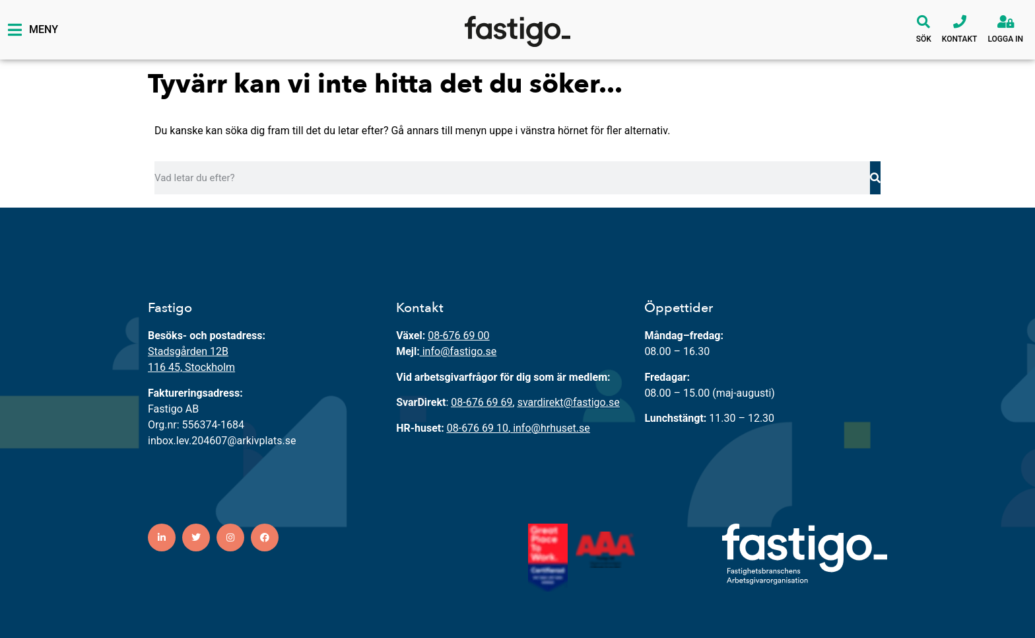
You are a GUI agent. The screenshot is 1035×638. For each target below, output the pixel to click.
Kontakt (960, 39)
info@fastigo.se (459, 351)
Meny (43, 29)
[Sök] (923, 21)
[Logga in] (1005, 21)
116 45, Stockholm (191, 367)
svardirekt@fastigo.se (569, 402)
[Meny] (14, 30)
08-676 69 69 (481, 402)
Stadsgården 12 (185, 351)
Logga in (1005, 39)
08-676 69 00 (458, 335)
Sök (923, 39)
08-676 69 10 (477, 428)
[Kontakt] (959, 21)
